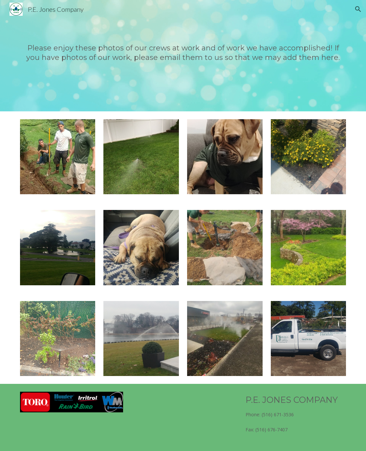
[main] (183, 55)
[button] (358, 9)
